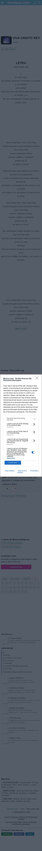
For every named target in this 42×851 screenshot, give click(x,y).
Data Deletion (10, 471)
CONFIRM (13, 462)
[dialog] (21, 425)
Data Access (22, 471)
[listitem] (21, 419)
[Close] (38, 379)
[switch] (33, 424)
